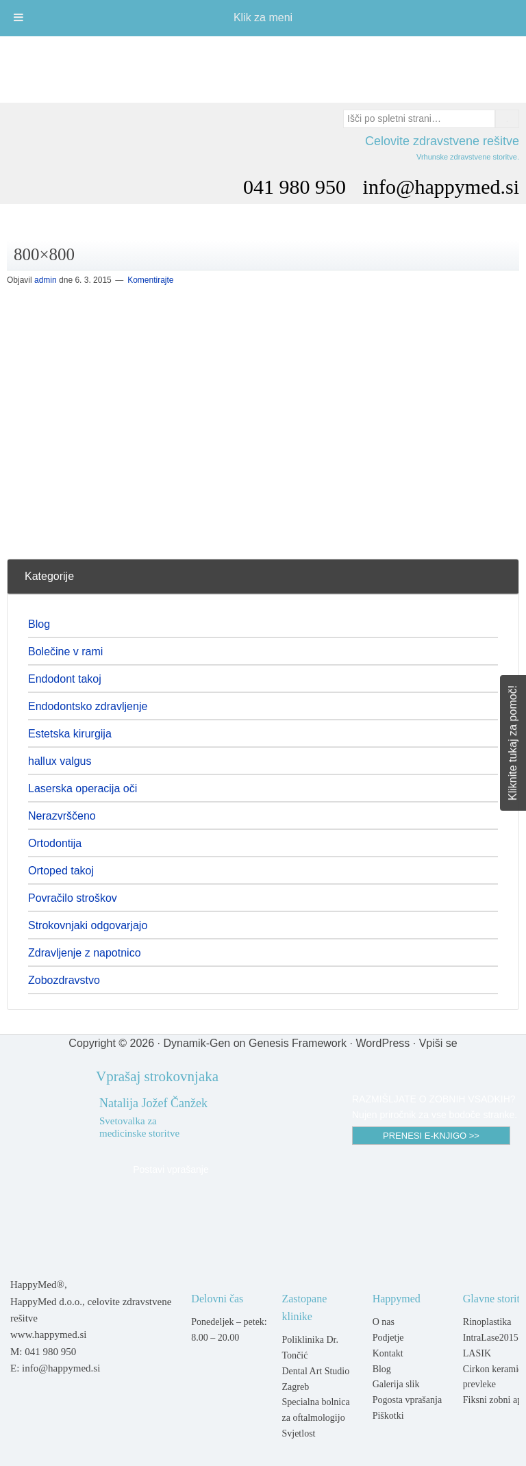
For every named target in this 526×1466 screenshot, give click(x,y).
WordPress (382, 1043)
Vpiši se (438, 1043)
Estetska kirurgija (70, 734)
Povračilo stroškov (72, 898)
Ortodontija (55, 843)
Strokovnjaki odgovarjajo (87, 925)
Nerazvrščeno (62, 816)
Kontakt (388, 1353)
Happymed (263, 63)
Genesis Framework (298, 1043)
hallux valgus (60, 761)
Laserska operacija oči (82, 788)
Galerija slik (396, 1384)
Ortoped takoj (61, 870)
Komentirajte (150, 280)
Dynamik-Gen (196, 1043)
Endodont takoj (64, 679)
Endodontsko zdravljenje (87, 706)
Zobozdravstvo (64, 980)
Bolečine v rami (65, 651)
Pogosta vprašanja (407, 1400)
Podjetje (388, 1337)
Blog (39, 624)
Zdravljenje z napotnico (84, 953)
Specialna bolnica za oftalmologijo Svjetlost (315, 1418)
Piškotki (388, 1416)
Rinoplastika (487, 1322)
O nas (383, 1322)
